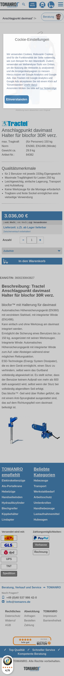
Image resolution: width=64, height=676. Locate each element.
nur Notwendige (48, 88)
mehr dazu (30, 84)
